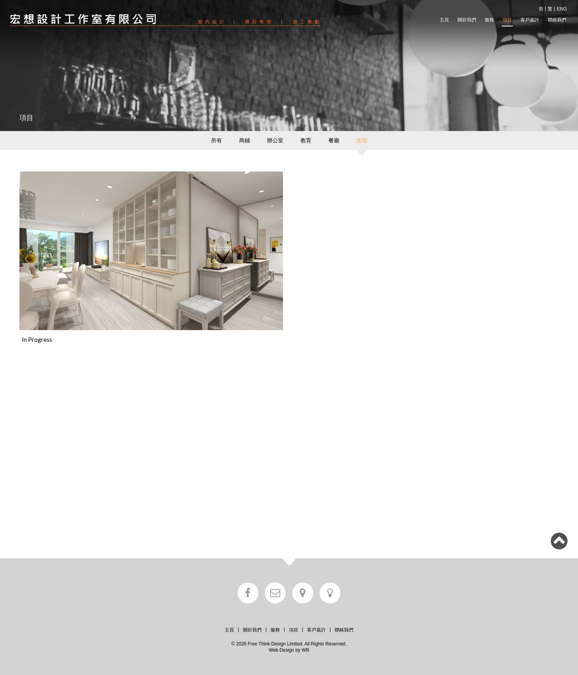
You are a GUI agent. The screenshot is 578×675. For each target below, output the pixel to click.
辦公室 (275, 140)
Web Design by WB (289, 650)
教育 (305, 140)
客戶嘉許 (529, 20)
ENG (562, 9)
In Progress (37, 339)
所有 (216, 140)
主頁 (444, 20)
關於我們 (467, 20)
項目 (507, 20)
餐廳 (333, 140)
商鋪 (244, 140)
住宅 (361, 140)
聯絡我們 (557, 20)
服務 (489, 20)
